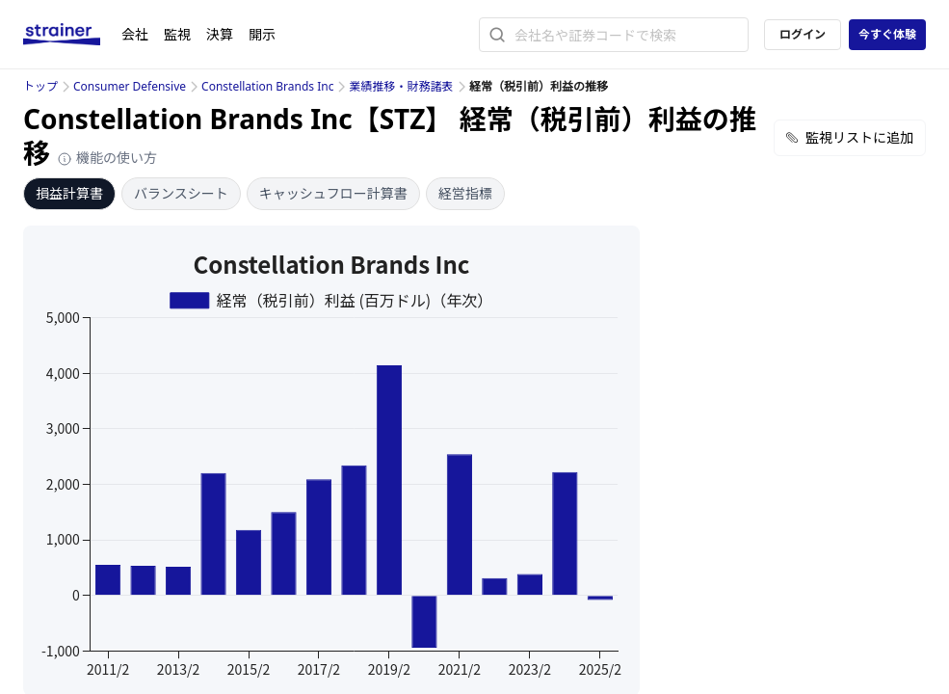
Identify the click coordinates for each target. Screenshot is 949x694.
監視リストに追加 (849, 137)
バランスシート (181, 193)
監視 (177, 34)
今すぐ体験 (887, 34)
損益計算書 (69, 193)
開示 (262, 34)
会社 (134, 34)
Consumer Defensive (129, 86)
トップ (40, 86)
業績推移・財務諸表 (401, 86)
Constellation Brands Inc (267, 86)
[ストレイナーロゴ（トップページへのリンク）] (72, 34)
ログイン (802, 34)
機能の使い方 (107, 157)
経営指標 (465, 193)
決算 (219, 34)
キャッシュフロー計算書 (333, 193)
